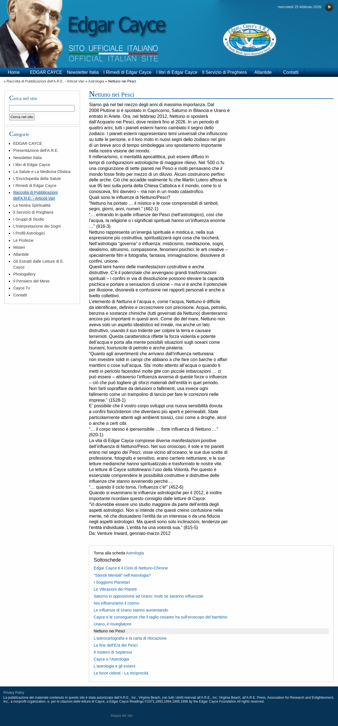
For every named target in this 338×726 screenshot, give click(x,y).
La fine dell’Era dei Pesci (116, 645)
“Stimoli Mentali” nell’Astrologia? (122, 575)
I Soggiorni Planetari (112, 582)
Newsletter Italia (83, 72)
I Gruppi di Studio (28, 219)
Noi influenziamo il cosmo (116, 603)
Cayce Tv (21, 288)
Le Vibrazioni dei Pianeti (115, 589)
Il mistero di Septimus (113, 652)
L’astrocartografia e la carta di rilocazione (130, 638)
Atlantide (263, 72)
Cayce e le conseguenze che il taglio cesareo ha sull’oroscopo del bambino (160, 617)
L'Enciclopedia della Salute (37, 178)
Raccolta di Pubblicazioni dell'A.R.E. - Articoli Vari (45, 81)
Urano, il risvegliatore (112, 624)
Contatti (290, 72)
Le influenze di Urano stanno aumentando (131, 610)
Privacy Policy (13, 693)
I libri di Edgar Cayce (177, 72)
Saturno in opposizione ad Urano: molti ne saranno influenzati (148, 596)
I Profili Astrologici (29, 233)
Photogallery (24, 274)
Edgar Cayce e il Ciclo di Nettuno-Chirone (131, 568)
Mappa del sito (122, 716)
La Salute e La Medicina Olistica (41, 171)
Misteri (19, 247)
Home (14, 72)
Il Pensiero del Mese (31, 281)
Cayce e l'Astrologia (111, 659)
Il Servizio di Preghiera (224, 72)
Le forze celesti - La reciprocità (121, 673)
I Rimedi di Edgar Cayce (127, 72)
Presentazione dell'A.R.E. (36, 150)
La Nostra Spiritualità (31, 205)
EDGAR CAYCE (46, 72)
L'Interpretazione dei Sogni (37, 226)
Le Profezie (23, 240)
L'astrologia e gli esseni (114, 666)
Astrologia (96, 81)
